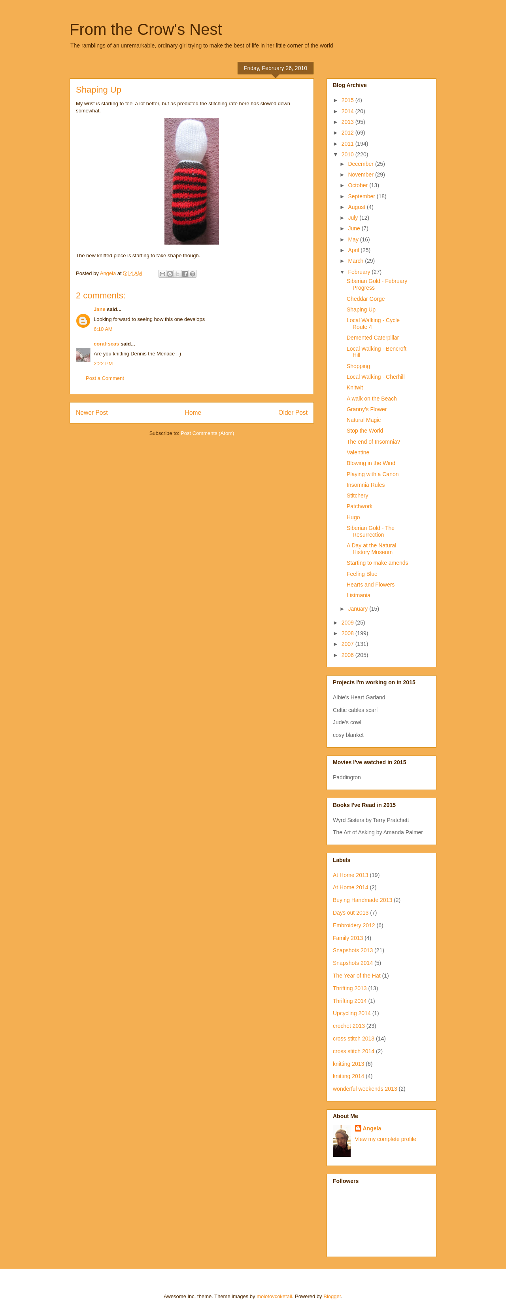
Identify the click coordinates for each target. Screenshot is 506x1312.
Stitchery (357, 495)
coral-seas (106, 344)
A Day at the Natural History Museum (371, 548)
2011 (348, 144)
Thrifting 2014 (350, 1001)
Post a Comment (105, 378)
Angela (372, 1128)
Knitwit (355, 387)
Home (193, 412)
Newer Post (92, 412)
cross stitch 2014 (353, 1051)
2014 (348, 111)
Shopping (358, 366)
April (354, 250)
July (353, 218)
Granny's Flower (367, 409)
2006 (348, 655)
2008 (348, 633)
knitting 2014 (348, 1076)
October (358, 185)
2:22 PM (103, 363)
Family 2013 (348, 938)
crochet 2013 (349, 1026)
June (354, 228)
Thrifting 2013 (350, 988)
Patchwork (359, 506)
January (358, 609)
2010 (348, 154)
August (357, 207)
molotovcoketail (274, 1296)
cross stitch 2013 (353, 1038)
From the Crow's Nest (146, 29)
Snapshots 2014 (353, 963)
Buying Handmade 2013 (362, 900)
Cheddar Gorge (366, 299)
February (360, 272)
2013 (348, 122)
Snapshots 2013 (353, 950)
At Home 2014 (350, 887)
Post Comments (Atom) (207, 433)
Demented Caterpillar (373, 337)
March (356, 261)
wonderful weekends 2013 (365, 1089)
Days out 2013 (350, 912)
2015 (348, 100)
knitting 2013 (348, 1064)
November (361, 174)
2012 (348, 132)
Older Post (293, 412)
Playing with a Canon (373, 474)
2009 (348, 622)
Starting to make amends (377, 563)
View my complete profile (385, 1139)
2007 (348, 644)
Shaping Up (361, 309)
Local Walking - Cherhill (376, 377)
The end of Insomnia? (373, 442)
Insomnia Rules (366, 485)
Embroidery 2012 (354, 925)
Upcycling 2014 (352, 1013)
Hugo (353, 517)
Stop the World (365, 430)
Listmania (358, 595)
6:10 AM (103, 329)
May (354, 239)
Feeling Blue (362, 574)
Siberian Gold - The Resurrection (371, 531)
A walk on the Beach (372, 398)
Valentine (358, 452)
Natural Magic (364, 420)
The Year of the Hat (357, 975)
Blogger (332, 1296)
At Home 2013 (350, 875)
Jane (100, 309)
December (361, 164)
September (362, 196)
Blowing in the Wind (371, 463)
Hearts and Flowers (371, 584)
